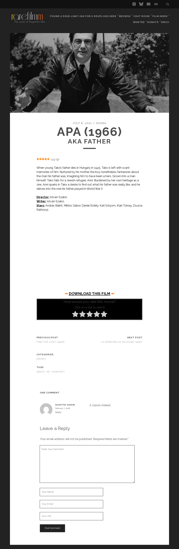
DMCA (165, 19)
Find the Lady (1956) (51, 342)
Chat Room (141, 14)
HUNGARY (58, 371)
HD (48, 371)
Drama (101, 123)
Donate (152, 19)
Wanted (138, 19)
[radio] (75, 314)
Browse (124, 14)
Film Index (160, 14)
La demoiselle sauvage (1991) (122, 342)
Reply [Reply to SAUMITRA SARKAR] (58, 412)
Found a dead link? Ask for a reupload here (83, 14)
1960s (41, 371)
